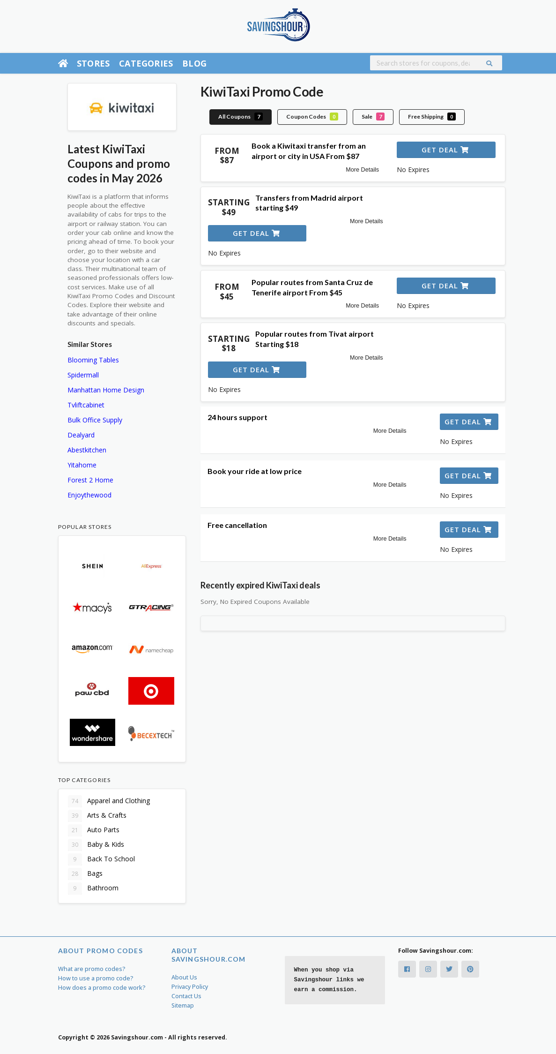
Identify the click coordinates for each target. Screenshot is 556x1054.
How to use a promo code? (95, 978)
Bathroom (93, 888)
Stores (93, 63)
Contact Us (186, 996)
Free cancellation (237, 524)
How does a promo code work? (102, 988)
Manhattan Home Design (105, 389)
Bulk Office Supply (94, 419)
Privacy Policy (189, 987)
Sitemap (182, 1005)
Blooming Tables (93, 359)
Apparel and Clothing (109, 801)
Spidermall (83, 374)
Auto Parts (93, 830)
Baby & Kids (96, 845)
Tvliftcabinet (85, 404)
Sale (373, 116)
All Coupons (240, 116)
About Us (184, 977)
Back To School (101, 859)
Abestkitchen (86, 449)
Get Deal (445, 149)
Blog (194, 63)
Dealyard (81, 434)
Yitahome (81, 464)
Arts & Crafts (97, 816)
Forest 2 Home (90, 479)
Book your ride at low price (255, 471)
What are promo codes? (92, 969)
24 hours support (237, 417)
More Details (362, 169)
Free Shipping (432, 116)
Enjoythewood (89, 494)
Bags (85, 874)
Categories (146, 63)
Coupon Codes (312, 116)
